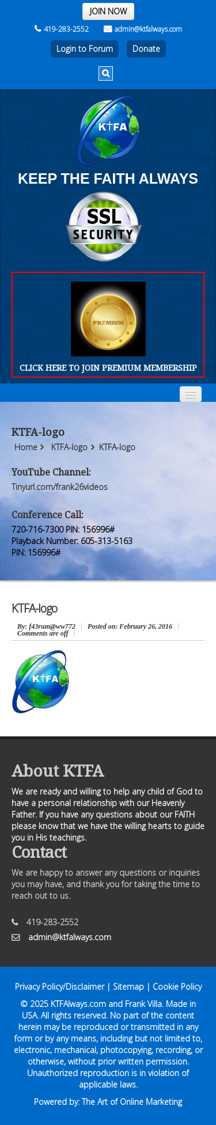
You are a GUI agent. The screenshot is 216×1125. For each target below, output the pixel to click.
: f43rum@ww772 (46, 626)
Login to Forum (84, 48)
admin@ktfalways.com (143, 29)
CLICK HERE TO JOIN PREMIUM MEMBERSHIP (108, 367)
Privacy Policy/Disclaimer (59, 986)
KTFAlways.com (78, 1003)
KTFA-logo (69, 447)
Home (25, 447)
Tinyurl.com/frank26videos (60, 486)
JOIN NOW (108, 11)
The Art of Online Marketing (132, 1101)
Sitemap (128, 986)
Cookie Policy (177, 986)
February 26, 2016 (130, 626)
